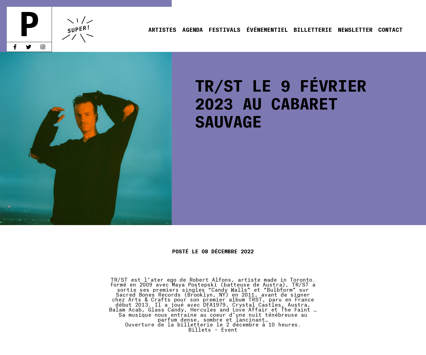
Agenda (192, 29)
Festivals (224, 29)
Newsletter (355, 29)
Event (229, 329)
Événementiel (267, 29)
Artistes (162, 29)
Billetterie (313, 29)
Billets (199, 329)
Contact (390, 29)
